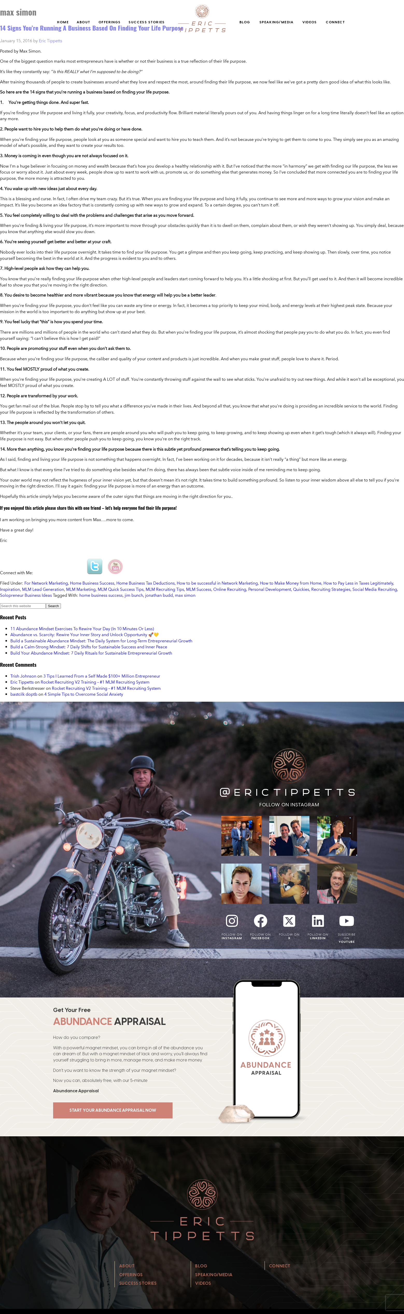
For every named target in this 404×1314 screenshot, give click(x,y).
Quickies (301, 589)
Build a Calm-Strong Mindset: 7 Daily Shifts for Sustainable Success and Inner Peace (88, 646)
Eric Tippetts (22, 682)
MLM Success (198, 589)
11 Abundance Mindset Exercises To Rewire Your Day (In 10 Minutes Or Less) (82, 628)
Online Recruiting (229, 589)
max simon (185, 595)
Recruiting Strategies (330, 589)
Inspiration (10, 589)
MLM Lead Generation (43, 589)
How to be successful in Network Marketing (217, 583)
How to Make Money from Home (290, 583)
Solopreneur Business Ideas (26, 595)
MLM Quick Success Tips (121, 589)
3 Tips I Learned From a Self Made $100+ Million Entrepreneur (101, 676)
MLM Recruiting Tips (165, 589)
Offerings (109, 22)
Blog (244, 22)
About (83, 22)
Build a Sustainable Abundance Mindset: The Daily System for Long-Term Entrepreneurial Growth (101, 640)
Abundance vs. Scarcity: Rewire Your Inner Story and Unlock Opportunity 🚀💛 (84, 634)
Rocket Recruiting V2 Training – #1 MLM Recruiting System (95, 682)
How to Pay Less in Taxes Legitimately (358, 583)
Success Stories (147, 22)
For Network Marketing (46, 583)
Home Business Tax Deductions (145, 583)
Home (63, 22)
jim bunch (134, 595)
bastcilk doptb (23, 694)
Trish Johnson (23, 676)
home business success (101, 595)
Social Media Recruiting (374, 589)
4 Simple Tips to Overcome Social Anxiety (83, 694)
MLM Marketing (81, 589)
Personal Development (269, 589)
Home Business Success (92, 583)
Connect (335, 22)
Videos (309, 22)
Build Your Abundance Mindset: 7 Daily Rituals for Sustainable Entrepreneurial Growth (91, 653)
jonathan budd (159, 595)
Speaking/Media (276, 22)
